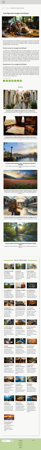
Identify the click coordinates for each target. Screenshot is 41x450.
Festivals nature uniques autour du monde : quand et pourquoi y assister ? (20, 190)
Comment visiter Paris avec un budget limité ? (9, 385)
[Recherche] (6, 441)
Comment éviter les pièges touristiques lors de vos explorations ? (20, 110)
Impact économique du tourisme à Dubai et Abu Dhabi (9, 348)
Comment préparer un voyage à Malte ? (20, 385)
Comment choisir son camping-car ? (20, 308)
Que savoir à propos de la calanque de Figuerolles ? (30, 405)
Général (7, 8)
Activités (20, 445)
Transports (20, 440)
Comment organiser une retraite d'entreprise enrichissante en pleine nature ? (20, 244)
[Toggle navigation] (3, 2)
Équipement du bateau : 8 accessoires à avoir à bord (31, 329)
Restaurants (20, 443)
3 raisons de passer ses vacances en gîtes (32, 366)
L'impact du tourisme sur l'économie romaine (19, 329)
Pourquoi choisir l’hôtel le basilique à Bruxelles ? (8, 367)
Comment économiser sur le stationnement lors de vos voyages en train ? (20, 217)
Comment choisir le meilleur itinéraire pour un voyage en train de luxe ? (20, 137)
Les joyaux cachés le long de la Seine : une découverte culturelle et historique (20, 164)
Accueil (3, 8)
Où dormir (20, 442)
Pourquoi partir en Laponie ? (8, 422)
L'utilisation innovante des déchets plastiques (19, 348)
